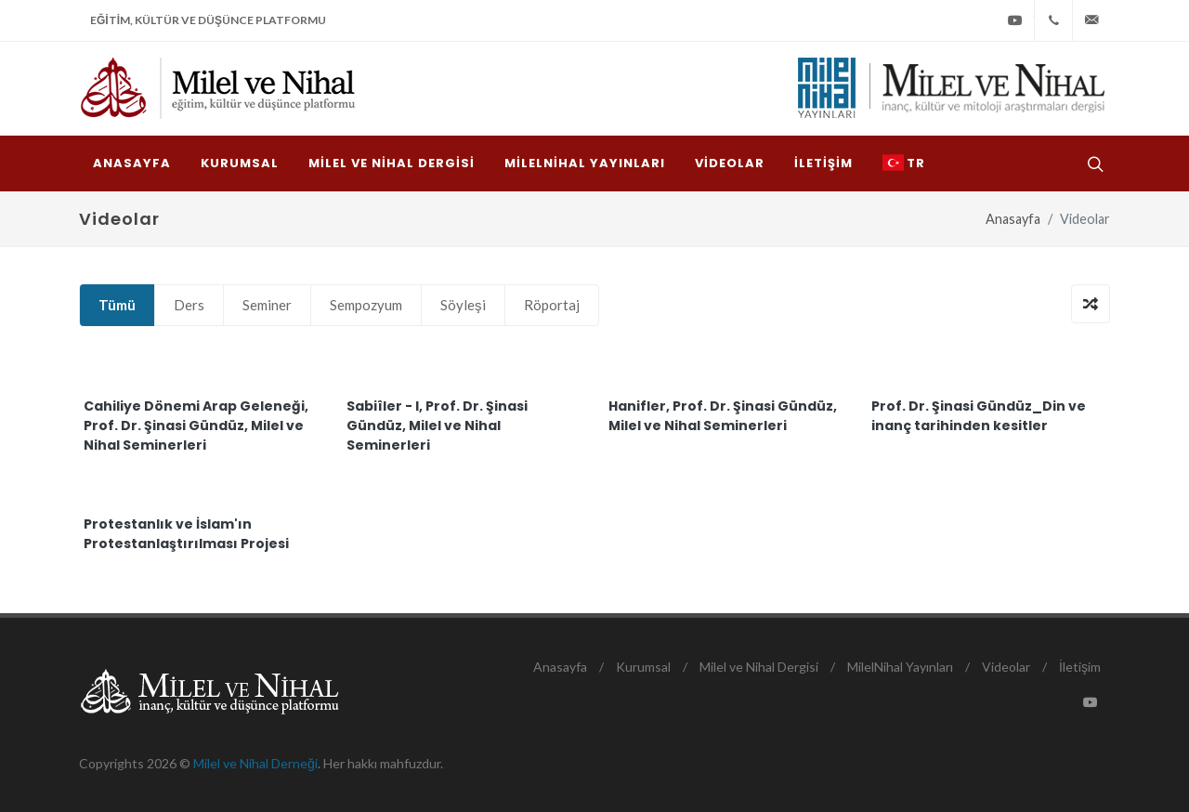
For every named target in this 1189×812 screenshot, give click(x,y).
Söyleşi (463, 304)
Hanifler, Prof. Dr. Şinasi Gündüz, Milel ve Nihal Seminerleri (722, 416)
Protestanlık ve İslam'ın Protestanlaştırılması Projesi (186, 534)
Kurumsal (643, 666)
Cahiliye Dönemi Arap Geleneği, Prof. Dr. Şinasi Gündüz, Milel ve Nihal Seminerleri (196, 425)
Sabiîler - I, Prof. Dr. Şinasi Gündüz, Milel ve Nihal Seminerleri (437, 425)
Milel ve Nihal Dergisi (758, 666)
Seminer (267, 304)
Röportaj (552, 304)
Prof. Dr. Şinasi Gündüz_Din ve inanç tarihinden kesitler (978, 416)
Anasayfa (1013, 219)
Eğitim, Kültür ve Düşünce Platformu (208, 20)
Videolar (1006, 666)
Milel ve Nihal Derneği (255, 763)
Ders (189, 304)
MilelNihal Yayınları (900, 666)
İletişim (1080, 666)
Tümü (117, 304)
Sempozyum (366, 304)
